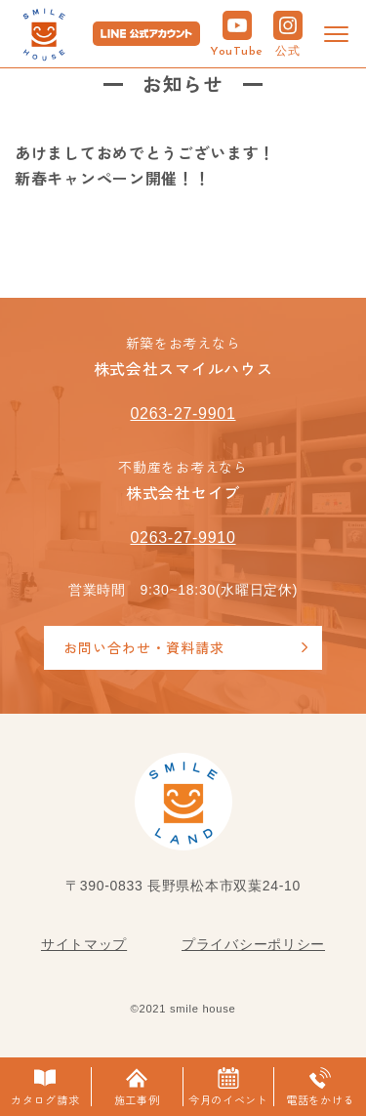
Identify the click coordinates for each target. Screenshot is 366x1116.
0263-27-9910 (182, 537)
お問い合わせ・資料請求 (143, 647)
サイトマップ (84, 944)
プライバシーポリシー (253, 944)
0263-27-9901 (182, 413)
